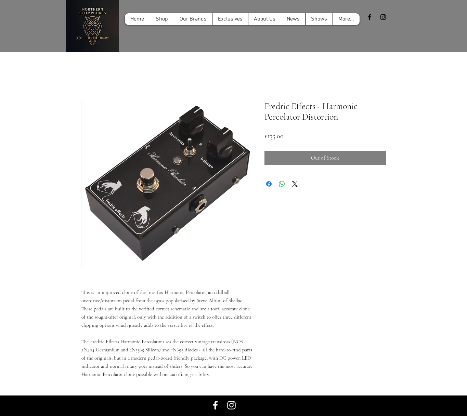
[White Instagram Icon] (231, 405)
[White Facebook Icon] (215, 405)
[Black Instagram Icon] (383, 17)
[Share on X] (295, 184)
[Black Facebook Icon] (369, 17)
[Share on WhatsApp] (282, 184)
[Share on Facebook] (269, 184)
